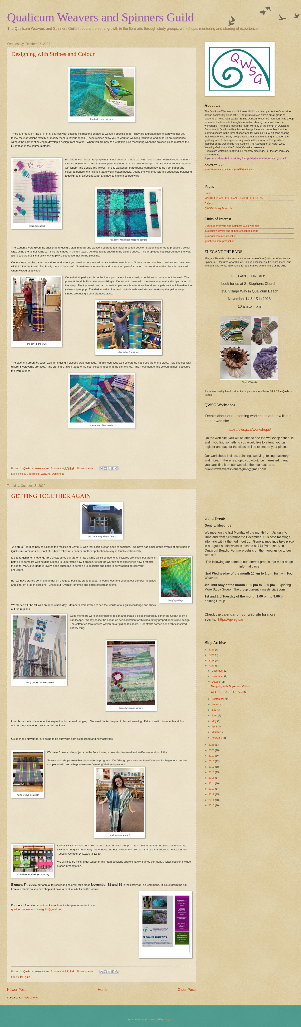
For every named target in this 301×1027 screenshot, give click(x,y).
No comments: (85, 468)
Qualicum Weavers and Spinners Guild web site (232, 225)
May (214, 721)
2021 (212, 744)
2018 (212, 761)
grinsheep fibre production (219, 241)
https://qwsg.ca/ (230, 619)
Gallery (209, 203)
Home (102, 990)
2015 (212, 777)
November (218, 676)
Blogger (168, 1019)
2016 (212, 772)
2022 (212, 665)
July (214, 709)
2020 (212, 750)
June (215, 715)
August (216, 704)
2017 (212, 766)
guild (27, 976)
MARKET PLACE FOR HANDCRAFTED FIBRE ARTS (235, 198)
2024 (212, 654)
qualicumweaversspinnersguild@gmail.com (37, 909)
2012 (212, 794)
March (215, 732)
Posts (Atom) (30, 997)
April (214, 726)
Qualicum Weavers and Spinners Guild (100, 17)
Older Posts (187, 990)
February (217, 737)
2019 (212, 755)
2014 (212, 783)
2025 (212, 649)
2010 (212, 805)
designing (34, 473)
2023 (212, 660)
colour (23, 473)
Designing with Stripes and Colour (53, 54)
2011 (212, 799)
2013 (212, 788)
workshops (58, 473)
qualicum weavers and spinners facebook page (231, 230)
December (218, 670)
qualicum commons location (220, 236)
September (218, 698)
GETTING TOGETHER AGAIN (51, 495)
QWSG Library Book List (219, 208)
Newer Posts (17, 990)
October (216, 681)
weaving (45, 473)
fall (21, 976)
